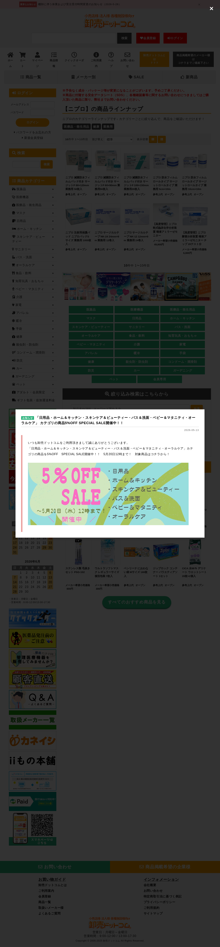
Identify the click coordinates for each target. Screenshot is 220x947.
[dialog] (110, 473)
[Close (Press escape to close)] (211, 8)
